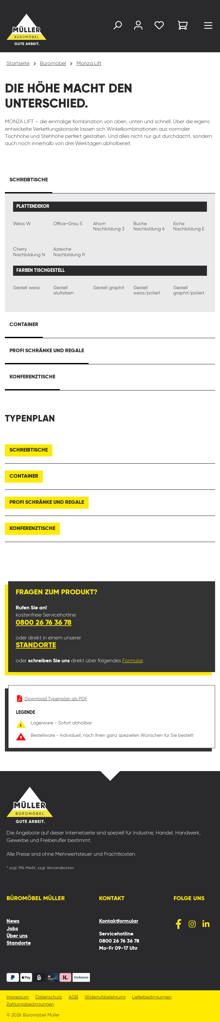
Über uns (17, 936)
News (13, 921)
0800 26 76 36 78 (44, 622)
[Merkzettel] (159, 26)
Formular (132, 661)
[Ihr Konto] (138, 26)
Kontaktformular (118, 921)
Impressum (18, 997)
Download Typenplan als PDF (51, 699)
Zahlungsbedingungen (30, 1004)
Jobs (12, 928)
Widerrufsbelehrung (105, 997)
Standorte (36, 645)
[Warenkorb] (183, 26)
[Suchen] (117, 26)
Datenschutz (48, 997)
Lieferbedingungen (152, 997)
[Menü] (208, 27)
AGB (73, 997)
